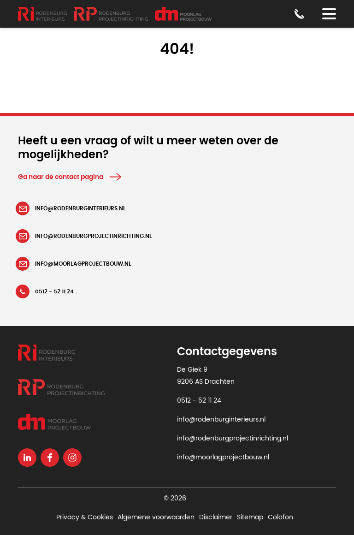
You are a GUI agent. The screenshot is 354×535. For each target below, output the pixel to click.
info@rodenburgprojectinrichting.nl (232, 438)
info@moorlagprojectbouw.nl (223, 457)
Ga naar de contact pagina (60, 177)
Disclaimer (215, 517)
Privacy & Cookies (84, 517)
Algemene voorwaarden (156, 517)
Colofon (280, 517)
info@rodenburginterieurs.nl (221, 419)
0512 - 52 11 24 (199, 401)
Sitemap (250, 517)
